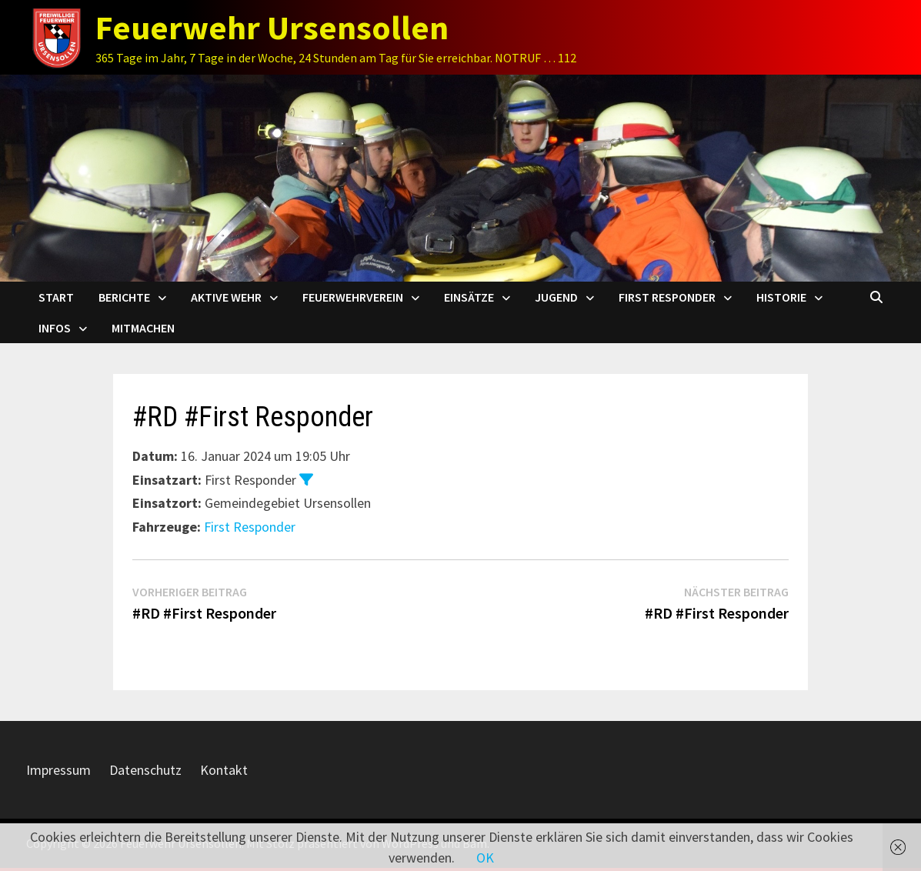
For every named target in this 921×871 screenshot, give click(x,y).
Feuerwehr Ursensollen (272, 27)
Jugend (556, 297)
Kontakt (224, 770)
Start (56, 297)
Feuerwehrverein (352, 297)
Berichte (124, 297)
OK (485, 857)
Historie (781, 297)
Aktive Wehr (226, 297)
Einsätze (469, 297)
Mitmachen (143, 327)
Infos (54, 327)
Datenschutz (145, 770)
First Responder (667, 297)
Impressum (58, 770)
